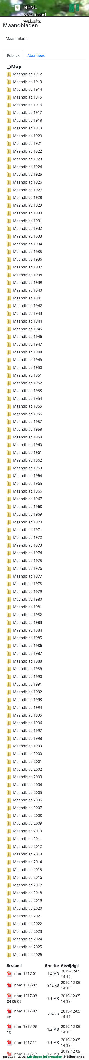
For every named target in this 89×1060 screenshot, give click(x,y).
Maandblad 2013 (24, 854)
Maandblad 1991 (24, 684)
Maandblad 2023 (24, 931)
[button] (71, 8)
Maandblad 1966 (24, 491)
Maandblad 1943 (24, 313)
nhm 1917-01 (22, 973)
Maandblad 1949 (24, 359)
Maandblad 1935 (24, 251)
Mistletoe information (44, 1057)
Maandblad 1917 (24, 112)
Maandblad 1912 (24, 74)
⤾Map (14, 66)
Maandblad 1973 (24, 545)
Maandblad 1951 (24, 375)
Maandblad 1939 (24, 282)
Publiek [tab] (13, 55)
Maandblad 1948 (24, 352)
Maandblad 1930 (24, 213)
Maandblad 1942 (24, 305)
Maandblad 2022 (24, 923)
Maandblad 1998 (24, 738)
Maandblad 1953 (24, 390)
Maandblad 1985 (24, 637)
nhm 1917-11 (22, 1042)
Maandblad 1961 (24, 452)
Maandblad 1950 (24, 367)
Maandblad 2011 (24, 838)
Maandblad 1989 (24, 668)
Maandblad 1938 (24, 274)
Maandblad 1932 (24, 228)
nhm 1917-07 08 (22, 1013)
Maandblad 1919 (24, 128)
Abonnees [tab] (36, 55)
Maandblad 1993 (24, 699)
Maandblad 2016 (24, 877)
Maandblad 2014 (24, 861)
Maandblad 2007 (24, 807)
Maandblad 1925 (24, 174)
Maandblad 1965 (24, 483)
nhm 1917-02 (22, 985)
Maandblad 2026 (24, 954)
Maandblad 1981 (24, 606)
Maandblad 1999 (24, 745)
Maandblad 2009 (24, 823)
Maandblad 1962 (24, 460)
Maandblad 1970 (24, 522)
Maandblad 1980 (24, 599)
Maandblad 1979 (24, 591)
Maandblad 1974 (24, 552)
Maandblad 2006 (24, 800)
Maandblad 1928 (24, 197)
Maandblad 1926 (24, 182)
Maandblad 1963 (24, 468)
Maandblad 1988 (24, 661)
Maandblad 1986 (24, 645)
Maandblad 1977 (24, 576)
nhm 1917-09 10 (22, 1029)
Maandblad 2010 (24, 830)
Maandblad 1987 (24, 653)
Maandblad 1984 (24, 630)
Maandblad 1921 (24, 143)
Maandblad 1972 (24, 537)
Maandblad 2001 (24, 761)
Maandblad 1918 (24, 120)
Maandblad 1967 (24, 498)
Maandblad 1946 (24, 336)
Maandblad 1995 (24, 715)
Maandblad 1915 (24, 97)
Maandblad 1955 (24, 406)
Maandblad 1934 (24, 244)
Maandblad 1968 (24, 506)
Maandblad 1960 (24, 444)
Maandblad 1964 (24, 475)
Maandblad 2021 (24, 915)
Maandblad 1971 (24, 529)
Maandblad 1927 (24, 189)
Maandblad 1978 (24, 583)
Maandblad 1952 (24, 383)
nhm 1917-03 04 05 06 (22, 998)
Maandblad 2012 (24, 846)
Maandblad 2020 (24, 908)
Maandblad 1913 (24, 81)
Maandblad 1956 (24, 413)
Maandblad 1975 (24, 560)
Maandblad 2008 (24, 815)
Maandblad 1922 (24, 151)
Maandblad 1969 (24, 514)
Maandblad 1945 (24, 328)
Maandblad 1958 (24, 429)
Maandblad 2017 (24, 884)
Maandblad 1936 (24, 259)
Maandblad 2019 (24, 900)
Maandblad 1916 (24, 104)
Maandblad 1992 (24, 691)
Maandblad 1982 (24, 614)
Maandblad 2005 (24, 792)
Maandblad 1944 (24, 321)
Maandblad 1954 (24, 398)
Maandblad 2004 (24, 784)
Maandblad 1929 (24, 205)
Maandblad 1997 (24, 730)
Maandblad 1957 (24, 421)
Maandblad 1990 (24, 676)
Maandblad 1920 (24, 135)
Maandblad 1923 (24, 159)
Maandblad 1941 (24, 298)
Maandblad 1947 (24, 344)
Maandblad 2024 (24, 939)
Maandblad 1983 (24, 622)
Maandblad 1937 (24, 267)
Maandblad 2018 (24, 892)
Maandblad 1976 (24, 568)
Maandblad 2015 (24, 869)
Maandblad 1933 (24, 236)
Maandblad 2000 (24, 753)
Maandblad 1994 (24, 707)
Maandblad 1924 (24, 166)
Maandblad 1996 (24, 722)
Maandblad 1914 (24, 89)
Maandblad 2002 (24, 769)
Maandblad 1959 (24, 437)
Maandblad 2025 (24, 946)
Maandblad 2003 (24, 776)
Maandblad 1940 (24, 290)
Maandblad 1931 (24, 220)
